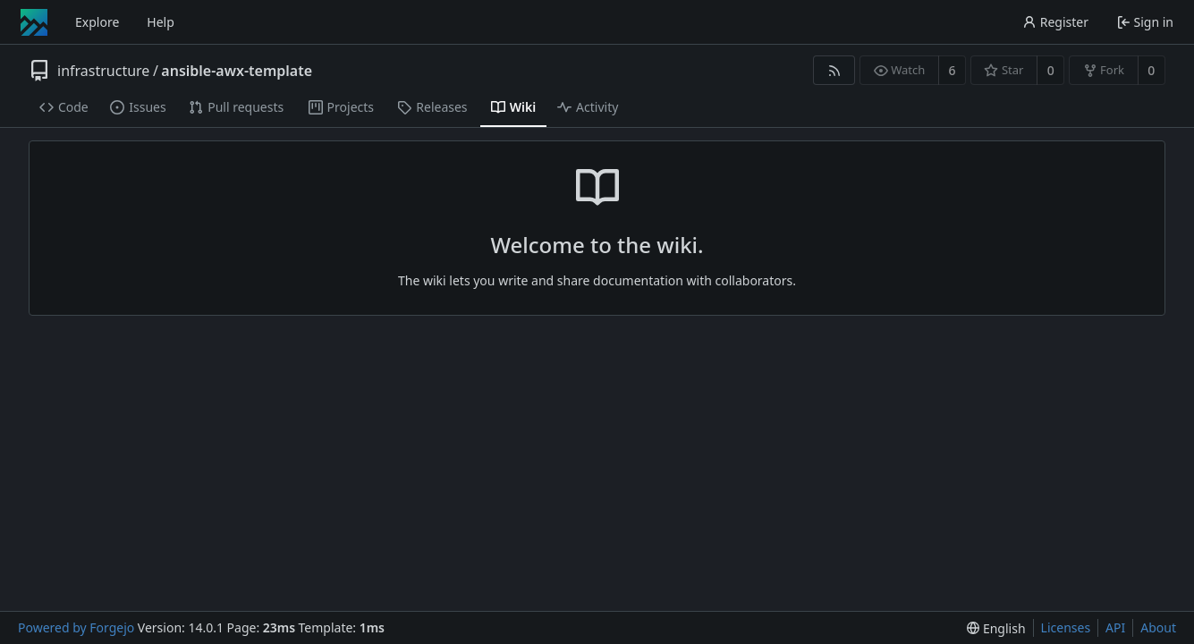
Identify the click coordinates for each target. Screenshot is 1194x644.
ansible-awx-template (236, 71)
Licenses (1066, 627)
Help (160, 21)
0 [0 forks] (1151, 70)
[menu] (996, 628)
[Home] (34, 22)
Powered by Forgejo (76, 627)
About (1158, 627)
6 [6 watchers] (952, 70)
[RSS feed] (834, 70)
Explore (97, 21)
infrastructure (103, 71)
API (1115, 627)
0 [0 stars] (1050, 70)
